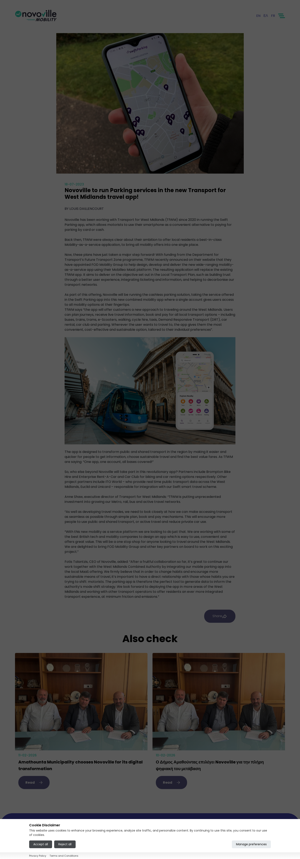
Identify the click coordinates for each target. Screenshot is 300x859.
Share (219, 616)
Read (34, 782)
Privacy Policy (37, 856)
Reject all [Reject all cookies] (64, 844)
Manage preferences (251, 844)
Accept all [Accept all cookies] (40, 844)
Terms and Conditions (64, 856)
